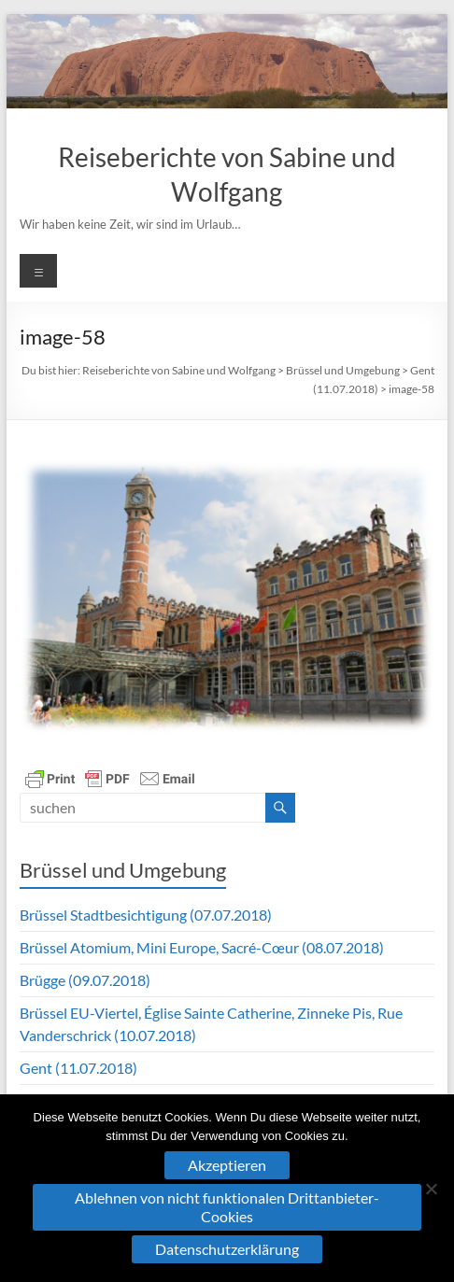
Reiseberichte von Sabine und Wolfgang (179, 370)
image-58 (411, 389)
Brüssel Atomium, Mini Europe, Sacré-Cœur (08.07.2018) (202, 947)
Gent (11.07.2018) (78, 1068)
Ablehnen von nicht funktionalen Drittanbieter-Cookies (227, 1207)
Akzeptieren (227, 1165)
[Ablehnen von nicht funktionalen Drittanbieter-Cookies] (430, 1188)
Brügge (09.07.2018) (85, 980)
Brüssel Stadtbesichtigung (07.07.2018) (146, 914)
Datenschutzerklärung (227, 1249)
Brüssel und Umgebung (343, 370)
